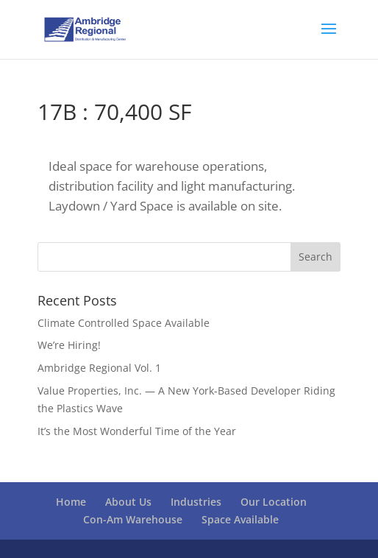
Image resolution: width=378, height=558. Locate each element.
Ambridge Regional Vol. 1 (99, 368)
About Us (128, 502)
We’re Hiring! (69, 345)
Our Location (273, 502)
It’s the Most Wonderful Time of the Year (137, 431)
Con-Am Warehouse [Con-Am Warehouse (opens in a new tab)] (132, 519)
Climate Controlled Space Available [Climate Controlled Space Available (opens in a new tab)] (124, 323)
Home (71, 502)
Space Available (240, 519)
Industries (196, 502)
